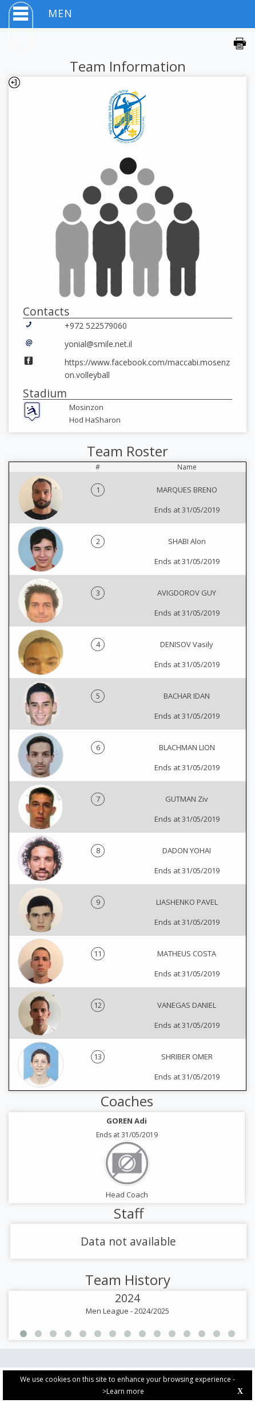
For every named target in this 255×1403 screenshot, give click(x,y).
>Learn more (123, 1391)
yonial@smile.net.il (98, 343)
